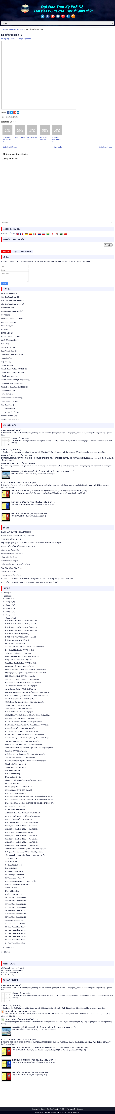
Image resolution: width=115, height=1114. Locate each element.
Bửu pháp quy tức (12, 783)
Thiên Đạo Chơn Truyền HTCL (13, 387)
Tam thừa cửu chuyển (9, 561)
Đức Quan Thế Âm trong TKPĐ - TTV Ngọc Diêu (24, 852)
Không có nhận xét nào (25, 38)
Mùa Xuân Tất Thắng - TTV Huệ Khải (19, 666)
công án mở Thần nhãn (20, 438)
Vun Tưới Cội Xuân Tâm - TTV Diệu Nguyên (22, 679)
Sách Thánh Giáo (7, 351)
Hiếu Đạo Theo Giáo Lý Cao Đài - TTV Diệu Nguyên (25, 754)
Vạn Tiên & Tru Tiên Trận (11, 568)
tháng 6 (9, 608)
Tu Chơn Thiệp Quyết (13, 865)
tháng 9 (9, 598)
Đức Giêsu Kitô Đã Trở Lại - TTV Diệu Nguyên (23, 682)
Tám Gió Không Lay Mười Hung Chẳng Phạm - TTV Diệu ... (27, 738)
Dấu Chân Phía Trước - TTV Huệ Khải (19, 650)
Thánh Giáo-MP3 (7, 376)
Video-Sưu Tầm (7, 416)
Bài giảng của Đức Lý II (56, 140)
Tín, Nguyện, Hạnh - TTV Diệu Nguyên (20, 757)
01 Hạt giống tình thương (15, 809)
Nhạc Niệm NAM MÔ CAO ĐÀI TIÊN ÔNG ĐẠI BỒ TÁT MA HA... (29, 796)
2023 (6, 593)
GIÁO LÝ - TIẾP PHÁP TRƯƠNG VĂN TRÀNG (22, 816)
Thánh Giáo (5, 365)
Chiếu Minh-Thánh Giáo (10, 311)
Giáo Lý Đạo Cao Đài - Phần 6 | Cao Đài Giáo (21, 829)
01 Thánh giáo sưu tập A (14, 878)
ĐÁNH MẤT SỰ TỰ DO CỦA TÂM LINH (16, 455)
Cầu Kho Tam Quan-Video (11, 304)
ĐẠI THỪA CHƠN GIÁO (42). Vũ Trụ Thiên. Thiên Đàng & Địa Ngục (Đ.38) (29, 582)
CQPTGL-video (7, 322)
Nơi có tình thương (12, 774)
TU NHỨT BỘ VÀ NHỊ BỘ (11, 450)
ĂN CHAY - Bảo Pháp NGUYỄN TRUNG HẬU (22, 813)
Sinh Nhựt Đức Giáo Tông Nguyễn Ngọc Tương (23, 780)
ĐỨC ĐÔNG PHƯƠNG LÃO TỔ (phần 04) (21, 624)
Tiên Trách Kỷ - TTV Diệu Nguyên (18, 709)
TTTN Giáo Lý (6, 408)
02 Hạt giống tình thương (15, 806)
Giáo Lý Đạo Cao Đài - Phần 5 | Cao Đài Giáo (21, 836)
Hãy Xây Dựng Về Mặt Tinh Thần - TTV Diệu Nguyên (25, 761)
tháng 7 (9, 605)
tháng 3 (9, 618)
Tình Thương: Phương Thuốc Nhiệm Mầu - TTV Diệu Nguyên (29, 748)
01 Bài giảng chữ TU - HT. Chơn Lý (18, 790)
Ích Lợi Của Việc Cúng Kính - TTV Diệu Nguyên (23, 744)
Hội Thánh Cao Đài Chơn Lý (16, 793)
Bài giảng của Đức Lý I (12, 34)
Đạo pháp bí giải (11, 868)
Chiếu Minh (5, 308)
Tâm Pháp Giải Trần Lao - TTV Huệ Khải (20, 663)
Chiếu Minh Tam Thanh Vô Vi (12, 968)
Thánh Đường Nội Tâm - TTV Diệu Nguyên (21, 699)
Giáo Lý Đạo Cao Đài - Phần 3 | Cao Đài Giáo (21, 842)
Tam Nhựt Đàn (11, 888)
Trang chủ (58, 147)
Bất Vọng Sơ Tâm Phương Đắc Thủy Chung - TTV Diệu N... (27, 692)
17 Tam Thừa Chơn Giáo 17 (15, 901)
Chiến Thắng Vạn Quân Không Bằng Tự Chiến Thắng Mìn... (27, 715)
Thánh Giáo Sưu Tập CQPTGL (12, 369)
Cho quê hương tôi (12, 770)
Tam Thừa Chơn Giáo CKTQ (12, 355)
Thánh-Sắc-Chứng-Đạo (10, 383)
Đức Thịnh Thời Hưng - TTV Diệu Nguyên (21, 731)
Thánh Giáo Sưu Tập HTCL (11, 372)
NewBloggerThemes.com (71, 1112)
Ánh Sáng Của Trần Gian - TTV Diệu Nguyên (22, 718)
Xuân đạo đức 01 (11, 862)
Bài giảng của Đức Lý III (6, 140)
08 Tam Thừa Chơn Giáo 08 (16, 930)
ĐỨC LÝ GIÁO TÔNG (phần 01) (17, 640)
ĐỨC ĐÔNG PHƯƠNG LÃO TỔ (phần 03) (21, 627)
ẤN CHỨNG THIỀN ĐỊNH (15, 643)
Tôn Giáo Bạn (6, 405)
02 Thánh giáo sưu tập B (14, 875)
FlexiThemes (45, 1112)
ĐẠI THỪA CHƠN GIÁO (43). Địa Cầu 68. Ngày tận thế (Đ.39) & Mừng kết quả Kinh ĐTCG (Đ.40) (49, 491)
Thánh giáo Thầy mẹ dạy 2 (15, 764)
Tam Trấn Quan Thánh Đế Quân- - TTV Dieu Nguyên (25, 849)
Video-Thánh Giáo (8, 419)
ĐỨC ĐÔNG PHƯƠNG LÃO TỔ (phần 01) (20, 637)
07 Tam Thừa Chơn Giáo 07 (16, 933)
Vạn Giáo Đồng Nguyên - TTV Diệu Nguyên (22, 741)
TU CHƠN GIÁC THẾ (9, 572)
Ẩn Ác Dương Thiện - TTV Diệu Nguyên (20, 689)
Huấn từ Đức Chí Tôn (13, 894)
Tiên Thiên (5, 394)
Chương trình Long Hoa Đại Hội (17, 884)
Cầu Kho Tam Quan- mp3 (11, 301)
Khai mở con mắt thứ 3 (14, 871)
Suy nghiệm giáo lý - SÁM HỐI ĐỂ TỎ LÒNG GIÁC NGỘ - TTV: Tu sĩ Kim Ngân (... (43, 471)
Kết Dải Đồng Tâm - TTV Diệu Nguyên (20, 728)
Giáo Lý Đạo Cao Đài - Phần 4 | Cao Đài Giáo (21, 839)
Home (4, 29)
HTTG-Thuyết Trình (9, 336)
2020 (6, 596)
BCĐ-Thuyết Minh (8, 293)
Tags (15, 251)
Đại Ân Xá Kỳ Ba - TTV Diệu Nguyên (19, 712)
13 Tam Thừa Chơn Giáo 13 (15, 914)
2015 (6, 952)
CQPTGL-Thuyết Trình (10, 318)
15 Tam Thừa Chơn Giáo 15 (15, 907)
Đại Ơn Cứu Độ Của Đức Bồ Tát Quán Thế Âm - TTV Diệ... (27, 725)
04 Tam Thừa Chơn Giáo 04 (15, 943)
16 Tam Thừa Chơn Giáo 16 (15, 904)
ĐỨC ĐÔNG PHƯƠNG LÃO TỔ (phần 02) (21, 630)
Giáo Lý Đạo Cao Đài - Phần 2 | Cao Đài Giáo (21, 845)
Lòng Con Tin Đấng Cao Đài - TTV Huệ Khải (22, 656)
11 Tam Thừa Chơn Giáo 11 (15, 920)
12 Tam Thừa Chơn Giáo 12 (15, 917)
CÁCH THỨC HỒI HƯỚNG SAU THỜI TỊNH (18, 483)
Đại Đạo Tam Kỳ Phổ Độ (56, 1109)
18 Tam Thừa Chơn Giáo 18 (15, 897)
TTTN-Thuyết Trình (9, 412)
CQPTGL (4, 315)
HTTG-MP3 (5, 333)
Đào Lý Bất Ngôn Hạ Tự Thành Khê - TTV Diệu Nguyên (26, 696)
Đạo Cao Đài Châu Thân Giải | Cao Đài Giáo (21, 823)
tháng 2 (9, 948)
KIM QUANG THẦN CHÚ (11, 430)
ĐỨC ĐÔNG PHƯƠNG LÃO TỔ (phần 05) (21, 621)
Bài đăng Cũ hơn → (106, 147)
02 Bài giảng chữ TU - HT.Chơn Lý (18, 787)
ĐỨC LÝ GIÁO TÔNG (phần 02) (17, 634)
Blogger (80, 1109)
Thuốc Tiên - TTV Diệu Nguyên (17, 705)
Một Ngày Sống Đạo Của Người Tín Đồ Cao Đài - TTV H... (27, 673)
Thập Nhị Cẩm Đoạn (9, 557)
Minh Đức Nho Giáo (16, 29)
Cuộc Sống (5, 326)
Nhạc (3, 344)
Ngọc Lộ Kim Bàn (12, 891)
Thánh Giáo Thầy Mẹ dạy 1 (15, 767)
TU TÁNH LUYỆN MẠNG (11, 575)
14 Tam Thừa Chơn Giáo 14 (15, 911)
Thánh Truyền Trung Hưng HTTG (14, 380)
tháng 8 (9, 602)
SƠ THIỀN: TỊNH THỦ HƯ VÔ (12, 554)
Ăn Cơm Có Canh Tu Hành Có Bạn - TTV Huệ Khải (24, 647)
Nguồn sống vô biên (13, 777)
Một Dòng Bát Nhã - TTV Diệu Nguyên (20, 676)
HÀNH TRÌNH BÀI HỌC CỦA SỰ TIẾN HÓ (18, 463)
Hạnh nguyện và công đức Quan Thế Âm (20, 881)
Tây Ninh (4, 362)
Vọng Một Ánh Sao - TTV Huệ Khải (18, 660)
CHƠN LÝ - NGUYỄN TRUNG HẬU (18, 819)
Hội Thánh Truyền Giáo (10, 973)
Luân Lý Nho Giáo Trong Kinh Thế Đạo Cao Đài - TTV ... (26, 669)
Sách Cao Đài (6, 347)
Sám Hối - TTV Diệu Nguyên (16, 751)
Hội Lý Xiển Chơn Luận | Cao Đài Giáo (19, 832)
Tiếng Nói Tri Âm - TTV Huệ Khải (18, 653)
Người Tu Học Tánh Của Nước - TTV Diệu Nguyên (24, 735)
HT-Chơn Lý (6, 329)
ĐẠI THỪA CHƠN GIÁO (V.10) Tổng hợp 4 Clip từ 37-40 (33, 502)
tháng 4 (9, 615)
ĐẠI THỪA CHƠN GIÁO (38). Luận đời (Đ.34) (29, 514)
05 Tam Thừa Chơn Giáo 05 (16, 940)
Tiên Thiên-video (8, 401)
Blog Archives (26, 251)
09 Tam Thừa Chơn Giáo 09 (16, 927)
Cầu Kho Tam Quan (8, 297)
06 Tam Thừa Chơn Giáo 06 (16, 937)
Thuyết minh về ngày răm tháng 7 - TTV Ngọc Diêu (25, 855)
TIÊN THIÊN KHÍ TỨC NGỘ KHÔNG (15, 564)
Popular (6, 251)
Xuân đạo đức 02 (11, 858)
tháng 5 (9, 612)
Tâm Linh (5, 358)
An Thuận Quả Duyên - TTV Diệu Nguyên (21, 686)
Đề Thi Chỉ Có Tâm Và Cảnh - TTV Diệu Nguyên (23, 722)
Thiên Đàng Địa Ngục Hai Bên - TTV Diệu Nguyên (24, 702)
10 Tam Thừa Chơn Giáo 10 (15, 923)
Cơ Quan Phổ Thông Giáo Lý (12, 970)
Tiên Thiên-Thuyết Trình (11, 398)
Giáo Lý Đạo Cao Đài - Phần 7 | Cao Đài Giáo (21, 826)
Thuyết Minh (6, 391)
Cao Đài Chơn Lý (7, 975)
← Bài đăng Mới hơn (9, 147)
